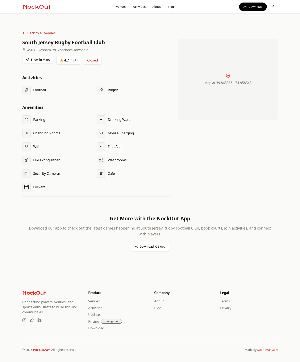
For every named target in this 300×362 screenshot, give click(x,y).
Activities (139, 7)
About (156, 7)
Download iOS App (150, 246)
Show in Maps (38, 59)
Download (253, 7)
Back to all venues (38, 33)
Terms (225, 301)
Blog (171, 7)
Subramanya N (267, 350)
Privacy (225, 308)
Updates (94, 314)
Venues (121, 7)
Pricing (93, 321)
